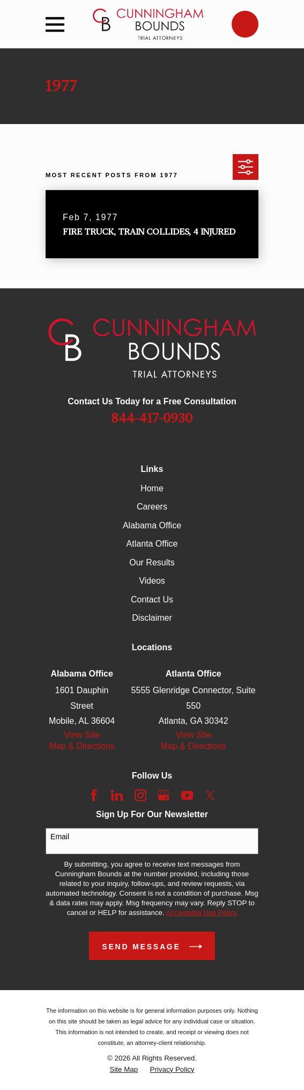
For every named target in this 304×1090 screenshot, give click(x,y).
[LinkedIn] (117, 795)
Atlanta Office (152, 543)
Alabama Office (152, 525)
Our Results (151, 562)
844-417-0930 (151, 418)
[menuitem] (124, 1069)
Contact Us (152, 599)
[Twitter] (210, 795)
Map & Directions (82, 746)
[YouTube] (187, 795)
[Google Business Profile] (163, 795)
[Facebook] (94, 795)
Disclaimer (152, 617)
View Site (81, 734)
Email (59, 836)
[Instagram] (140, 795)
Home (152, 488)
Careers (152, 506)
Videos (152, 580)
